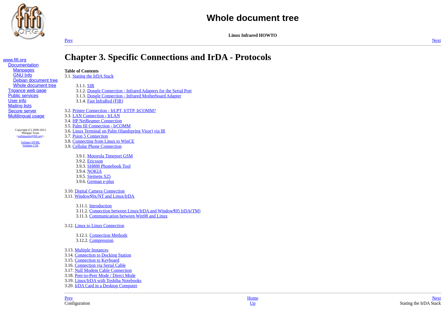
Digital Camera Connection (100, 191)
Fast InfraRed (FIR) (105, 101)
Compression (101, 240)
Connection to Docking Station (103, 255)
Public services (23, 95)
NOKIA (94, 171)
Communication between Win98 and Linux (128, 216)
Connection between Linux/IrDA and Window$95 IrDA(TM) (144, 210)
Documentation (23, 65)
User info (17, 100)
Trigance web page (27, 90)
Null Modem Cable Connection (103, 270)
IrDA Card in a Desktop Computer (106, 285)
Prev (69, 40)
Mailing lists (20, 105)
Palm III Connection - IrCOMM (101, 125)
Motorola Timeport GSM (110, 156)
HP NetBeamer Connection (97, 120)
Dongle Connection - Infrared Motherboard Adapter (134, 95)
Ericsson (95, 161)
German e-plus (100, 181)
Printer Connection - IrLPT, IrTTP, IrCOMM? (114, 110)
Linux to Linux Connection (99, 225)
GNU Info (22, 75)
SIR (90, 85)
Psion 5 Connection (90, 136)
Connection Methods (108, 235)
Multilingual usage (26, 116)
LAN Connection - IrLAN (96, 115)
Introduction (100, 205)
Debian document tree (35, 80)
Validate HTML (30, 142)
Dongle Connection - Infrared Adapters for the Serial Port (139, 90)
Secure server (22, 110)
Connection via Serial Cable (100, 265)
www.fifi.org (14, 59)
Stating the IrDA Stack (93, 76)
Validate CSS (30, 145)
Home (252, 298)
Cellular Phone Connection (96, 146)
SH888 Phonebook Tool (109, 166)
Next (436, 40)
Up (253, 303)
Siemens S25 (99, 176)
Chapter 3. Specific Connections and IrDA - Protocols (168, 57)
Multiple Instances (91, 250)
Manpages (24, 70)
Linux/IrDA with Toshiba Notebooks (108, 280)
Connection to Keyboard (97, 260)
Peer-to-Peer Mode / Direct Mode (105, 275)
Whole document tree (34, 85)
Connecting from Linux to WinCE (103, 141)
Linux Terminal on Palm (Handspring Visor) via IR (118, 131)
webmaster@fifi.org (30, 136)
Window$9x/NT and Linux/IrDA (104, 196)
